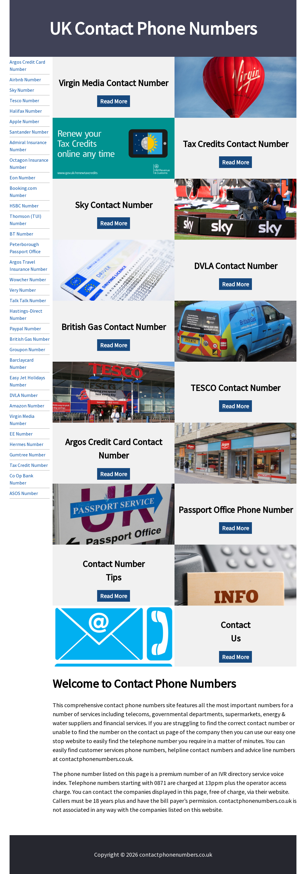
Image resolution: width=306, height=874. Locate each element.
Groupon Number (27, 349)
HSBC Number (24, 206)
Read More (113, 101)
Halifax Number (26, 111)
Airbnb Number (25, 79)
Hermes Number (26, 444)
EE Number (21, 434)
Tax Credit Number (29, 465)
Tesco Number (24, 100)
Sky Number (22, 90)
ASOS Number (24, 493)
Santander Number (29, 132)
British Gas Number (30, 339)
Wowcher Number (28, 279)
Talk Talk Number (28, 300)
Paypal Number (25, 328)
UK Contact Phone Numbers (153, 28)
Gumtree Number (27, 455)
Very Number (23, 290)
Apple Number (24, 121)
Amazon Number (27, 406)
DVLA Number (24, 395)
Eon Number (22, 178)
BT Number (21, 234)
